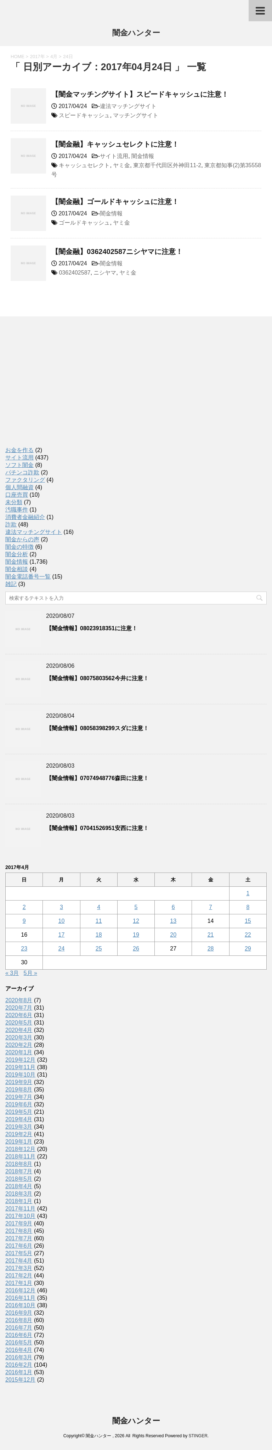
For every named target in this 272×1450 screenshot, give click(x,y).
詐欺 (11, 524)
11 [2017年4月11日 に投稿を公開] (99, 921)
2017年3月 (19, 1268)
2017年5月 (19, 1253)
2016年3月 (19, 1357)
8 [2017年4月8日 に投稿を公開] (247, 907)
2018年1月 (19, 1201)
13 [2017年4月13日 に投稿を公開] (173, 921)
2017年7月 (19, 1238)
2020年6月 (19, 1015)
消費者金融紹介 (25, 517)
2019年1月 (19, 1142)
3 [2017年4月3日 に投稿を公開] (61, 907)
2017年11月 (20, 1209)
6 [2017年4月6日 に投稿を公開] (173, 907)
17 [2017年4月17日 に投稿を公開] (61, 935)
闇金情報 (142, 156)
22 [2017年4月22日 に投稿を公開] (248, 935)
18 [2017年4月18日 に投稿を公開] (99, 935)
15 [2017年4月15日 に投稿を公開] (248, 921)
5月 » (30, 973)
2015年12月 (20, 1380)
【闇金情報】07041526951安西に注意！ (97, 828)
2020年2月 (19, 1045)
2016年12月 (20, 1290)
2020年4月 (19, 1030)
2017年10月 (20, 1216)
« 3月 (12, 973)
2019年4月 (19, 1119)
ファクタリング (25, 480)
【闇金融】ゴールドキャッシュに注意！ (115, 201)
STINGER (197, 1435)
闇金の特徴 (19, 547)
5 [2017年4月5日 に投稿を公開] (136, 907)
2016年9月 (19, 1313)
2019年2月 (19, 1134)
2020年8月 (19, 1000)
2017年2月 (19, 1276)
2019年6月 (19, 1104)
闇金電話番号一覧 (28, 577)
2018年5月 (19, 1179)
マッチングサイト (135, 115)
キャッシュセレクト (84, 165)
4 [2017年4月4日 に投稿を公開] (98, 907)
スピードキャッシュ (84, 115)
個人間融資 (19, 487)
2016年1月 (19, 1372)
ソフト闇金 (19, 465)
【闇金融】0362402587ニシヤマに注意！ (117, 251)
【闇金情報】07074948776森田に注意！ (97, 778)
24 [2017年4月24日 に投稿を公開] (61, 949)
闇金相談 (16, 569)
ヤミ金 (121, 165)
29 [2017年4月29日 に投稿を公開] (248, 949)
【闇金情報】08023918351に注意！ (91, 628)
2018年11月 (20, 1156)
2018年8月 (19, 1164)
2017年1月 (19, 1283)
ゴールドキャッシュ (84, 223)
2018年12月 (20, 1149)
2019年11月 (20, 1067)
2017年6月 (19, 1246)
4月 (53, 56)
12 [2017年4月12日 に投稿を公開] (136, 921)
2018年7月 (19, 1171)
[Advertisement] (58, 389)
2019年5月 (19, 1112)
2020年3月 (19, 1037)
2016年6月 (19, 1335)
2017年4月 (19, 1261)
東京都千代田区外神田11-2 (167, 165)
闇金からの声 (22, 539)
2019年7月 (19, 1097)
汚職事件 (16, 510)
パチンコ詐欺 (22, 472)
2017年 (37, 56)
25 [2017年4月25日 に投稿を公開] (99, 949)
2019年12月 (20, 1060)
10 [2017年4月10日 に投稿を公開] (61, 921)
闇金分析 (16, 554)
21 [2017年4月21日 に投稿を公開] (211, 935)
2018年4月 (19, 1186)
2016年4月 (19, 1350)
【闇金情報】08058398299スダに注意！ (97, 728)
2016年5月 (19, 1342)
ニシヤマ (105, 273)
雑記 (11, 584)
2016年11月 (20, 1298)
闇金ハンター (136, 33)
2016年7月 (19, 1328)
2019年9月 (19, 1082)
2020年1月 (19, 1052)
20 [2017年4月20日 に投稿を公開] (173, 935)
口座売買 (16, 495)
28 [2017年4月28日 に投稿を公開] (211, 949)
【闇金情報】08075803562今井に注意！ (97, 678)
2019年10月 (20, 1075)
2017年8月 (19, 1231)
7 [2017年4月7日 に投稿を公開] (210, 907)
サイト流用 (114, 156)
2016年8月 (19, 1320)
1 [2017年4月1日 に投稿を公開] (247, 893)
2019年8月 (19, 1090)
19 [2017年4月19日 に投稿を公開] (136, 935)
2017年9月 (19, 1223)
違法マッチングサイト (128, 106)
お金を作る (19, 450)
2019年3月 (19, 1127)
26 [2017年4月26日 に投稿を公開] (136, 949)
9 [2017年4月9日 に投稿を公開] (24, 921)
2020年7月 (19, 1008)
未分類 (13, 502)
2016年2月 (19, 1365)
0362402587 (74, 273)
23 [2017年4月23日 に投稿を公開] (24, 949)
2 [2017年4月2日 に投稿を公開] (24, 907)
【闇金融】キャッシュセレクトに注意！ (115, 144)
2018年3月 (19, 1194)
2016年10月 (20, 1305)
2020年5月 (19, 1023)
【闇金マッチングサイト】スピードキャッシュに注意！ (139, 94)
